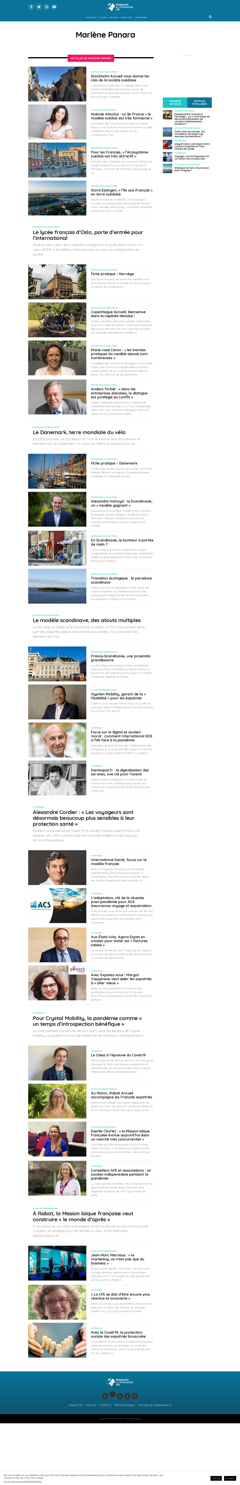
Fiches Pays (126, 17)
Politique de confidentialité (154, 1467)
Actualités (91, 17)
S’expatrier (140, 17)
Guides (103, 17)
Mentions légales (124, 1467)
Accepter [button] (230, 1478)
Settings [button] (216, 1478)
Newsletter (76, 1467)
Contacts (105, 1467)
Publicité (91, 1467)
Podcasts (114, 17)
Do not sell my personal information (23, 1481)
